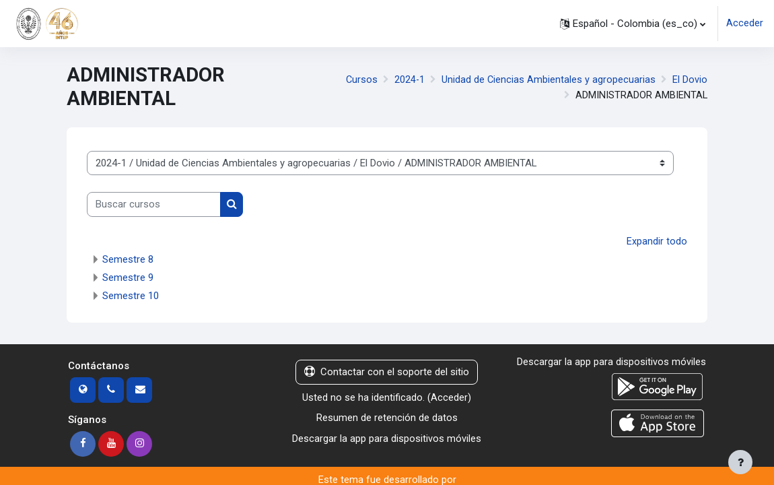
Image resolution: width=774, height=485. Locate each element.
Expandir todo (657, 241)
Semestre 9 (127, 277)
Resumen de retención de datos (387, 418)
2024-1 (408, 79)
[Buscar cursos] (154, 204)
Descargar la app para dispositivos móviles (386, 438)
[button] (633, 23)
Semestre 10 (130, 296)
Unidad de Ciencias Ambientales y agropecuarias (548, 79)
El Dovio (689, 79)
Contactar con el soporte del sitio (386, 372)
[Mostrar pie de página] (740, 462)
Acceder (744, 24)
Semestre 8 (127, 259)
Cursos (360, 79)
